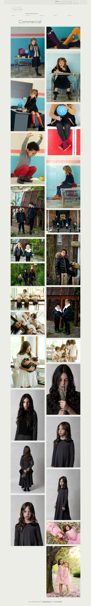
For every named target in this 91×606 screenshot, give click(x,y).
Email (57, 1)
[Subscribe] (76, 3)
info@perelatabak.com (47, 601)
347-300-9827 (58, 601)
